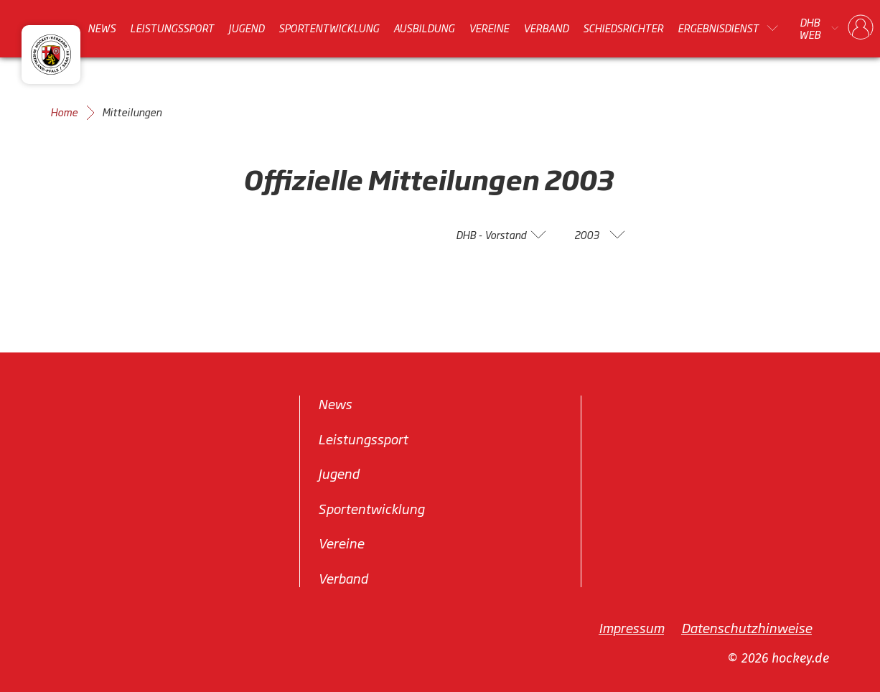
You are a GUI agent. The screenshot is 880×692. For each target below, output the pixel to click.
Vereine (489, 28)
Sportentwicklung (328, 28)
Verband (545, 28)
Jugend (246, 28)
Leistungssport (172, 28)
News (102, 28)
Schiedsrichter (623, 28)
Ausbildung (423, 28)
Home (64, 112)
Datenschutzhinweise (746, 627)
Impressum (631, 627)
